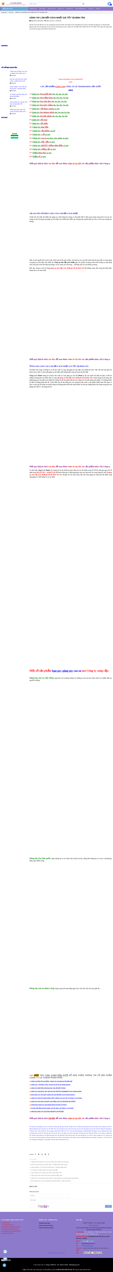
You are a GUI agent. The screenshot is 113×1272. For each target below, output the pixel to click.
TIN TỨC (90, 8)
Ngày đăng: (33, 20)
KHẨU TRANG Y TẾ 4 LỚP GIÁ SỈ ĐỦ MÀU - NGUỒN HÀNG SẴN (49, 1167)
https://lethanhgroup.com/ (88, 1245)
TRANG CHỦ (33, 8)
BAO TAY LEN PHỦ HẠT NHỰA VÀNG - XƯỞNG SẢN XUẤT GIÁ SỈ (49, 1164)
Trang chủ (4, 12)
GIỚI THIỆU (42, 8)
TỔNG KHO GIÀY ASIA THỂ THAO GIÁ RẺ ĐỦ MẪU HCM (46, 1175)
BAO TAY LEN (52, 8)
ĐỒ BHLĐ (69, 8)
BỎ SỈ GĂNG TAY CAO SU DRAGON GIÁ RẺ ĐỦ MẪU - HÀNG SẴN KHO (51, 1181)
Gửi (108, 1206)
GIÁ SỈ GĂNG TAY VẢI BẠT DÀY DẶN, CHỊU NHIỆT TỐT (46, 1172)
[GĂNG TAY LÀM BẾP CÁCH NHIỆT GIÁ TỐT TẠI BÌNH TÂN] (14, 4)
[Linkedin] (42, 1154)
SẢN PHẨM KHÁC (80, 8)
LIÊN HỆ (98, 8)
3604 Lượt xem (49, 20)
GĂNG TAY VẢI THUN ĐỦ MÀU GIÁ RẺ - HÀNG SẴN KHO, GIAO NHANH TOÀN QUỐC (54, 1178)
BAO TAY (61, 8)
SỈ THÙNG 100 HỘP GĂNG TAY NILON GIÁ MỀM (44, 1170)
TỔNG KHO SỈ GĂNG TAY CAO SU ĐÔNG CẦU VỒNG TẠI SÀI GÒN (49, 1162)
